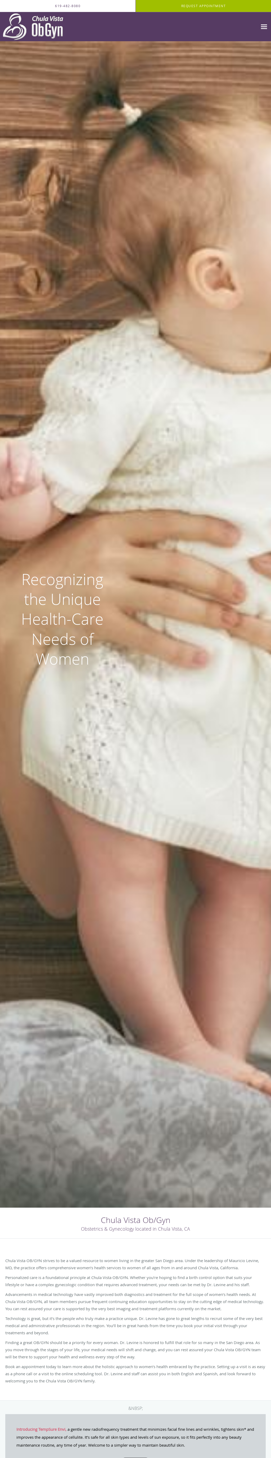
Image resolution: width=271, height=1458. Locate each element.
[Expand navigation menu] (264, 27)
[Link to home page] (34, 26)
